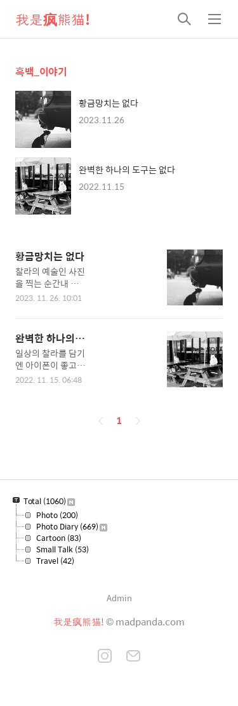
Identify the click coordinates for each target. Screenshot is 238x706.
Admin (119, 597)
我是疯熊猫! (52, 19)
